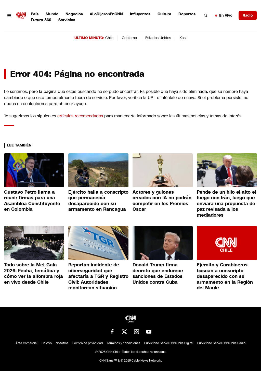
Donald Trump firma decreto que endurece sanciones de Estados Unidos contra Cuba (158, 274)
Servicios (66, 19)
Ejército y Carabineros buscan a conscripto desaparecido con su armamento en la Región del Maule (225, 276)
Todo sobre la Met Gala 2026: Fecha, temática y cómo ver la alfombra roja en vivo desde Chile (33, 274)
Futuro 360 (41, 19)
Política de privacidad (87, 343)
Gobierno (129, 37)
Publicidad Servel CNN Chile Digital (168, 343)
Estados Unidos (158, 37)
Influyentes (140, 14)
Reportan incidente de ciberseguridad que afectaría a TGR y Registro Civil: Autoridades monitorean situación (98, 276)
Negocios (74, 14)
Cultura (164, 14)
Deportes (186, 14)
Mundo (52, 14)
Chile (109, 37)
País (34, 14)
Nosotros (62, 343)
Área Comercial (26, 343)
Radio (248, 15)
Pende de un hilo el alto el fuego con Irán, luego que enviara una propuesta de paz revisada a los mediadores (226, 203)
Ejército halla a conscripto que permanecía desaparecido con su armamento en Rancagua (98, 201)
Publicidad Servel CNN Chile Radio (221, 343)
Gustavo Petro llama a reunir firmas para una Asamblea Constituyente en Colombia (32, 201)
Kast (183, 37)
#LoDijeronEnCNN (106, 14)
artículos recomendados (80, 116)
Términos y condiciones (123, 343)
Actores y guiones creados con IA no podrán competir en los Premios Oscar (162, 201)
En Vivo (223, 15)
